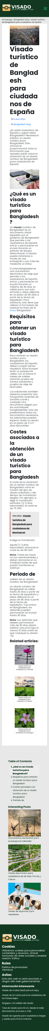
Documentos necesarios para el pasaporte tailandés (23, 839)
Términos (7, 969)
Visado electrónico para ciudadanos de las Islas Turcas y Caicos (24, 876)
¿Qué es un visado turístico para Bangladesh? (23, 770)
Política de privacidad (14, 967)
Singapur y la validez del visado (17, 1003)
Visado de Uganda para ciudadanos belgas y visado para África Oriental (24, 1017)
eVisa (13, 310)
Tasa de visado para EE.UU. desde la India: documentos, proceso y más (23, 1009)
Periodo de (18, 800)
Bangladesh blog (21, 19)
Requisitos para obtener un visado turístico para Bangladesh (25, 780)
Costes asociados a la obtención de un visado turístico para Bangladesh (25, 791)
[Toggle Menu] (45, 8)
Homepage (7, 19)
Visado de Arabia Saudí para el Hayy (20, 990)
